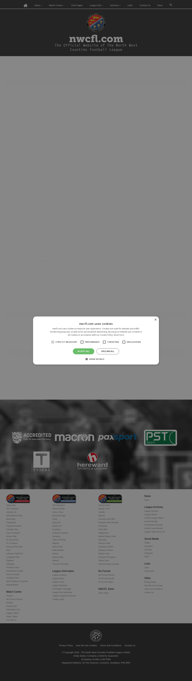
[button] (96, 359)
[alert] (96, 340)
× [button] (155, 320)
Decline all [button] (107, 351)
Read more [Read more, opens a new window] (119, 335)
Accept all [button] (84, 351)
